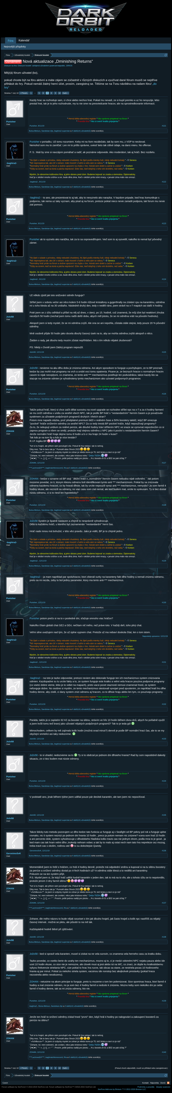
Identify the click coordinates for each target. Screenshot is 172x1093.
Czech (5, 1083)
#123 (164, 223)
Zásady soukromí (163, 1087)
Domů (162, 1083)
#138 (164, 937)
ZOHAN (10, 431)
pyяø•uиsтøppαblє (57, 66)
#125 (164, 352)
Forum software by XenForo (25, 1087)
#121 (164, 126)
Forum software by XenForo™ (72, 1087)
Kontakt (145, 1083)
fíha (65, 468)
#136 (164, 851)
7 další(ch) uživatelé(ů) (78, 908)
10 (59, 93)
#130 (164, 602)
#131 (164, 662)
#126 (164, 394)
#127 (164, 463)
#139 (164, 1001)
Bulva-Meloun (34, 131)
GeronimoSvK (13, 853)
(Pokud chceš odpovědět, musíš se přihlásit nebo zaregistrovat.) (141, 1068)
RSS (168, 1083)
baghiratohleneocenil (54, 468)
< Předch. (24, 93)
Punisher (11, 121)
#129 (164, 561)
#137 (164, 903)
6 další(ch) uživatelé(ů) (78, 468)
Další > (66, 93)
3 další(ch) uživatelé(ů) (81, 187)
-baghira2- (11, 163)
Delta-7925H (94, 455)
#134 (164, 781)
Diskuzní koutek (24, 66)
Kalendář (24, 40)
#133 (164, 739)
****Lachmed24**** (37, 468)
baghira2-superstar (62, 131)
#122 (164, 182)
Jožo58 (10, 316)
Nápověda (154, 1083)
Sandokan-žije (47, 131)
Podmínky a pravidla (145, 1087)
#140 (164, 1052)
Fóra (10, 40)
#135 (164, 815)
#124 (164, 279)
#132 (164, 704)
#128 (164, 505)
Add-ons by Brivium (122, 1089)
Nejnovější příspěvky (15, 46)
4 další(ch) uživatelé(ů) (81, 131)
